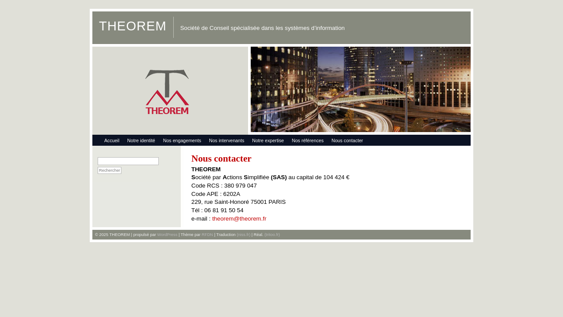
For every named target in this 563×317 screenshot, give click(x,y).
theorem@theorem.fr (239, 218)
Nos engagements (182, 140)
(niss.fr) (243, 234)
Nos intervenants (226, 140)
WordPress (167, 234)
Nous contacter (347, 140)
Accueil (111, 140)
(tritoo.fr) (272, 234)
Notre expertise (268, 140)
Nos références (307, 140)
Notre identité (141, 140)
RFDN (207, 234)
